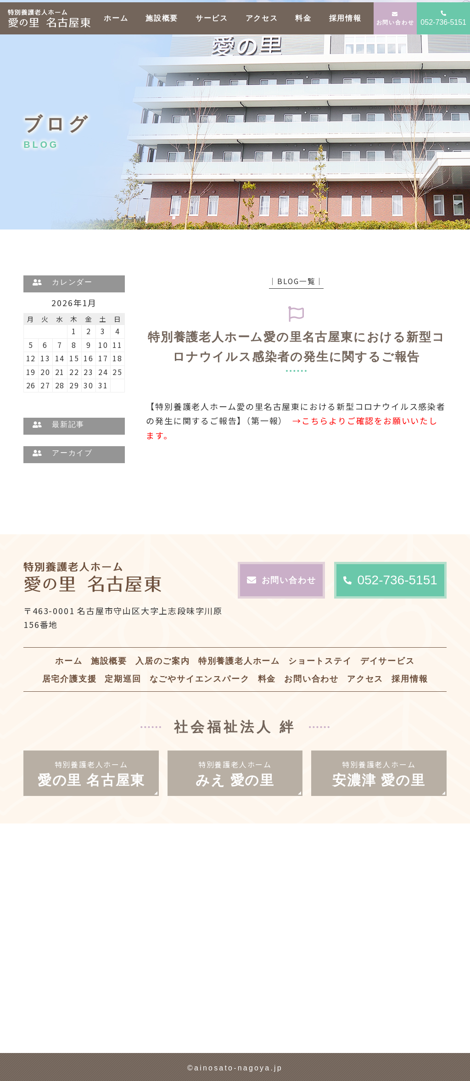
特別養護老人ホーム (239, 661)
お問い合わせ (395, 18)
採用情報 (345, 18)
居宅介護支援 (69, 678)
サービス (212, 18)
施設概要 (161, 18)
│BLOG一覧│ (296, 281)
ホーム (116, 18)
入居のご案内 (162, 661)
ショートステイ (320, 661)
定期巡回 (123, 678)
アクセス (262, 18)
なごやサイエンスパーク (200, 678)
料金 (303, 18)
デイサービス (387, 661)
